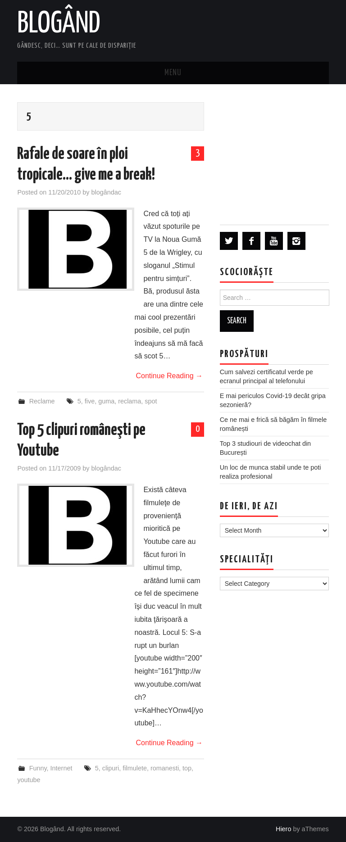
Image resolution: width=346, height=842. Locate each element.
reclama (129, 401)
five (90, 401)
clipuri (110, 768)
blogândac (106, 192)
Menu (173, 73)
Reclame (42, 401)
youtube (28, 779)
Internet (61, 768)
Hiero (283, 829)
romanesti (164, 768)
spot (151, 401)
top (186, 768)
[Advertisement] (274, 154)
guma (106, 401)
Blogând (58, 24)
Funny (38, 768)
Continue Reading (169, 376)
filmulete (135, 768)
